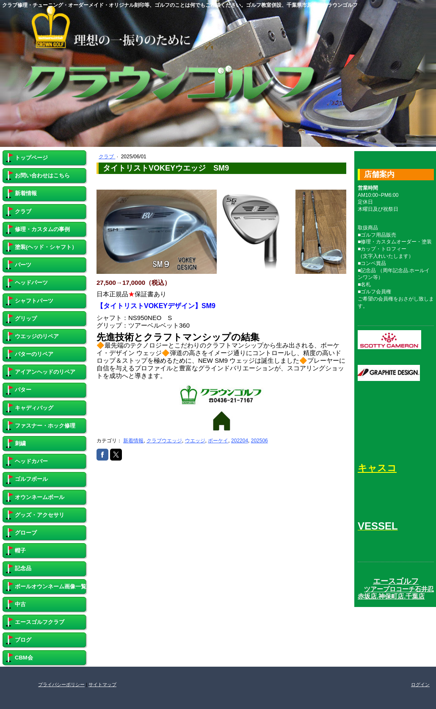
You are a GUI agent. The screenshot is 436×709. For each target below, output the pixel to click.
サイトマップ (102, 684)
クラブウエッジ (164, 441)
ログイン (420, 684)
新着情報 (133, 441)
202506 (259, 441)
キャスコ (377, 468)
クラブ (107, 157)
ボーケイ (218, 441)
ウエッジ (195, 441)
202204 (239, 441)
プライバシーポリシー (61, 684)
